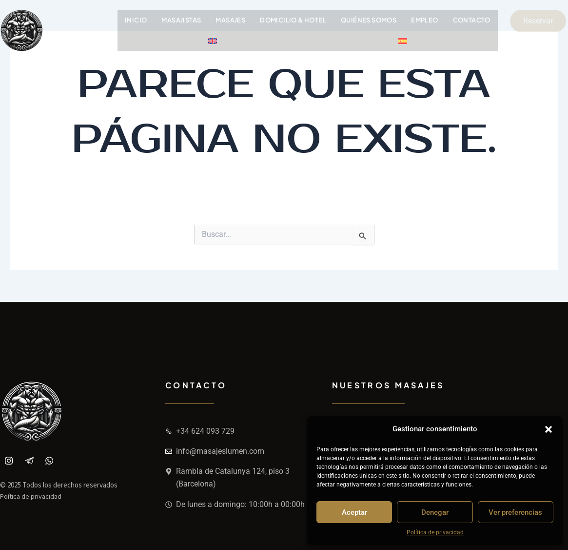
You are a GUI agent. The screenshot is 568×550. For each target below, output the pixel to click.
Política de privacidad (435, 532)
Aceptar (354, 512)
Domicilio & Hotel (294, 20)
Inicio (136, 20)
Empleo (426, 20)
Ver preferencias (515, 512)
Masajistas (182, 20)
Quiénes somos (370, 20)
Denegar (435, 512)
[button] (548, 429)
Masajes (231, 20)
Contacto (473, 20)
